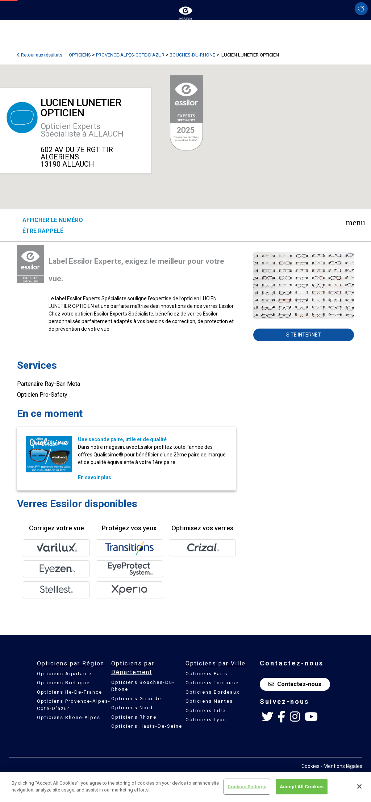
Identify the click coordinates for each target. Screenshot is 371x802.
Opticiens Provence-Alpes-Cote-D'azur (74, 704)
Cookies (310, 766)
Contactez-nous (294, 684)
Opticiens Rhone (134, 717)
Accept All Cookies (302, 786)
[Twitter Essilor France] (267, 716)
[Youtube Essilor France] (311, 716)
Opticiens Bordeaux (212, 692)
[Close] (359, 786)
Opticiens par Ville (216, 663)
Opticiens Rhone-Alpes (68, 717)
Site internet (303, 335)
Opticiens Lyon (206, 719)
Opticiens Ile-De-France (69, 692)
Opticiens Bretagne (63, 682)
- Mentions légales (341, 766)
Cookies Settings (247, 786)
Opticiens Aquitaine (64, 673)
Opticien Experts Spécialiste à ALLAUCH (82, 130)
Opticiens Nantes (209, 701)
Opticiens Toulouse (212, 682)
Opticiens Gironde (136, 698)
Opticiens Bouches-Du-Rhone (143, 686)
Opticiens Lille (206, 710)
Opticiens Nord (132, 707)
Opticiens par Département (132, 668)
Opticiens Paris (207, 673)
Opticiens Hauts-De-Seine (146, 726)
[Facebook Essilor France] (281, 716)
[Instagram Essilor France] (295, 716)
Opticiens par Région (70, 663)
